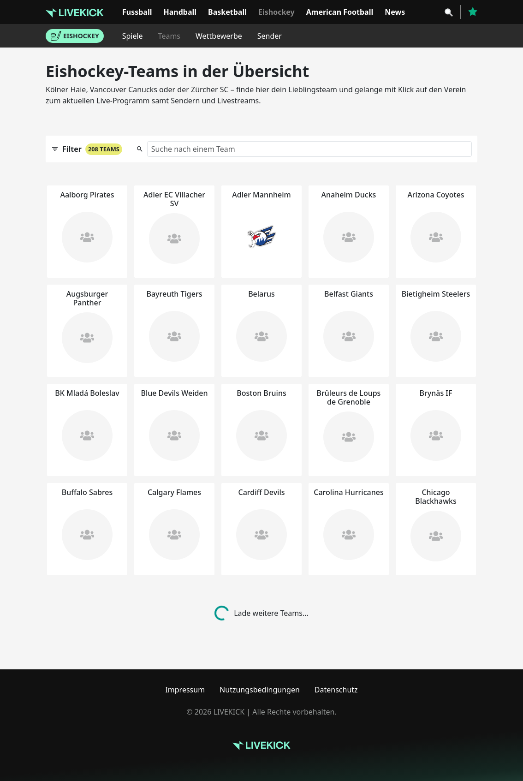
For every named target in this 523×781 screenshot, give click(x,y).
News (395, 12)
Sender (269, 36)
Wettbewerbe (219, 36)
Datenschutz (336, 690)
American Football (340, 12)
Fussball (137, 12)
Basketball (227, 12)
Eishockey (276, 12)
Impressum (185, 690)
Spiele (132, 36)
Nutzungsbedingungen (260, 690)
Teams (169, 36)
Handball (179, 12)
